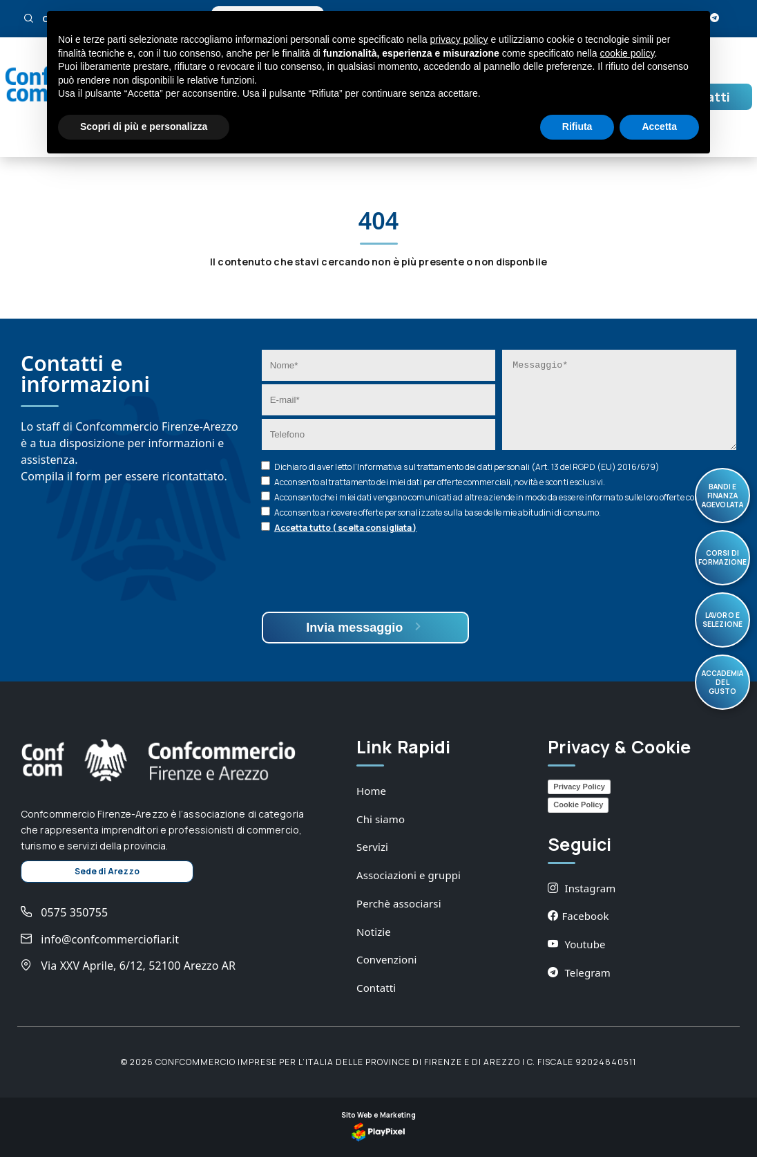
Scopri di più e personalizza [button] (143, 126)
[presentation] (367, 574)
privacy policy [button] (459, 39)
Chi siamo (380, 819)
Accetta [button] (659, 126)
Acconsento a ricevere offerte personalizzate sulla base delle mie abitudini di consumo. (438, 512)
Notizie (373, 932)
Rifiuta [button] (577, 126)
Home (371, 791)
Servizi (372, 847)
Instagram (581, 888)
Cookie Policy (578, 804)
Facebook (578, 916)
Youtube (576, 944)
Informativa (379, 467)
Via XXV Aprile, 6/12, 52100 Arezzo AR (128, 965)
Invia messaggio (365, 627)
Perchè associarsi (398, 903)
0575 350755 (64, 912)
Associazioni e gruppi (408, 875)
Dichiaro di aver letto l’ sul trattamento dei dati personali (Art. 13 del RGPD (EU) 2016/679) (467, 467)
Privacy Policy (579, 786)
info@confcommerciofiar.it (100, 939)
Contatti (376, 988)
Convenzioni (386, 959)
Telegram (579, 972)
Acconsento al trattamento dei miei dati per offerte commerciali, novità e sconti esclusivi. (439, 482)
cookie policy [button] (627, 53)
